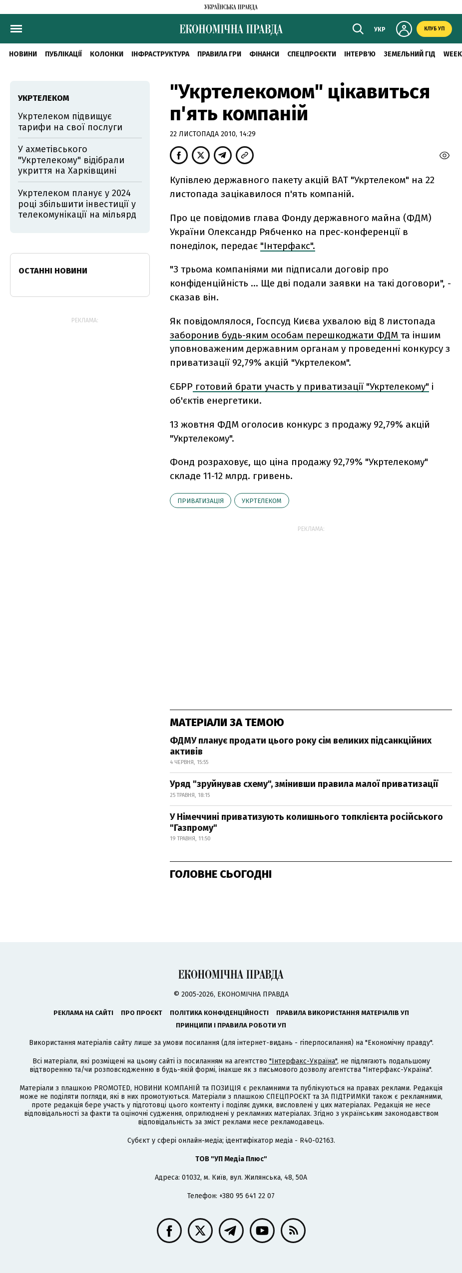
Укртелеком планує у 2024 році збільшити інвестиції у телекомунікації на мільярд (78, 204)
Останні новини (52, 270)
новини (23, 54)
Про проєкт (141, 1013)
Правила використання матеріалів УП (342, 1013)
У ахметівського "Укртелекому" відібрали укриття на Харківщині (71, 160)
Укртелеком (262, 501)
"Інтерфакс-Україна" (303, 1061)
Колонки (106, 54)
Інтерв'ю (360, 54)
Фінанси (264, 54)
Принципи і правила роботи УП (231, 1025)
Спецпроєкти (311, 54)
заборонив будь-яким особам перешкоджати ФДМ (285, 335)
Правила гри (219, 54)
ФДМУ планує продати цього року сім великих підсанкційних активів (301, 746)
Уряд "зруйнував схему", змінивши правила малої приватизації (304, 783)
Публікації (63, 54)
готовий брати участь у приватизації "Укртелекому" (311, 386)
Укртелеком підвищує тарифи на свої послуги (70, 122)
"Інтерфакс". (287, 246)
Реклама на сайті (83, 1013)
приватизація (200, 501)
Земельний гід (410, 54)
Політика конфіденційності (219, 1013)
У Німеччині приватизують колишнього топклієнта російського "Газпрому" (306, 822)
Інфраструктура (160, 54)
